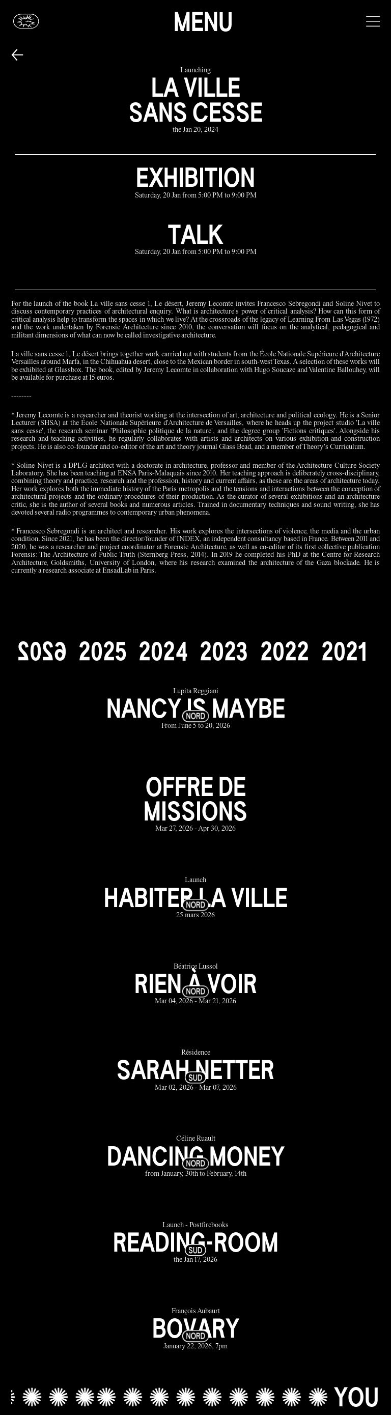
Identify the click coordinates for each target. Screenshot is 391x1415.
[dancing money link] (195, 1157)
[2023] (224, 651)
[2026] (41, 651)
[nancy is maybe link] (195, 709)
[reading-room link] (195, 1243)
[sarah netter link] (195, 1070)
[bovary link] (195, 1329)
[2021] (344, 651)
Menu (203, 21)
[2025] (102, 651)
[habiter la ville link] (195, 898)
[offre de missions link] (195, 803)
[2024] (162, 651)
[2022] (284, 651)
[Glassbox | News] (26, 21)
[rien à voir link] (195, 984)
